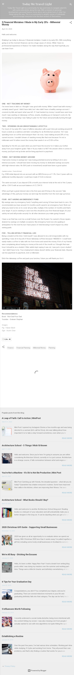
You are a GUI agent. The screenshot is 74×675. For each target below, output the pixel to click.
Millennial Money (39, 348)
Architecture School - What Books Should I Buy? (25, 500)
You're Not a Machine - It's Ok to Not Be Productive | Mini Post (31, 472)
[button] (70, 23)
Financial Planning (23, 348)
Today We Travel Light (37, 4)
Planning (52, 348)
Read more (67, 438)
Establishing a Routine (12, 636)
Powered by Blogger (37, 671)
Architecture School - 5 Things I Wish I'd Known (24, 445)
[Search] (70, 4)
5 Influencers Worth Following (16, 609)
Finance (11, 348)
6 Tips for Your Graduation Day (16, 581)
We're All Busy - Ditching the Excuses (19, 554)
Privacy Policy (10, 666)
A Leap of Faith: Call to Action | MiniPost (21, 418)
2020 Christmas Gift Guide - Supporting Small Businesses (29, 527)
